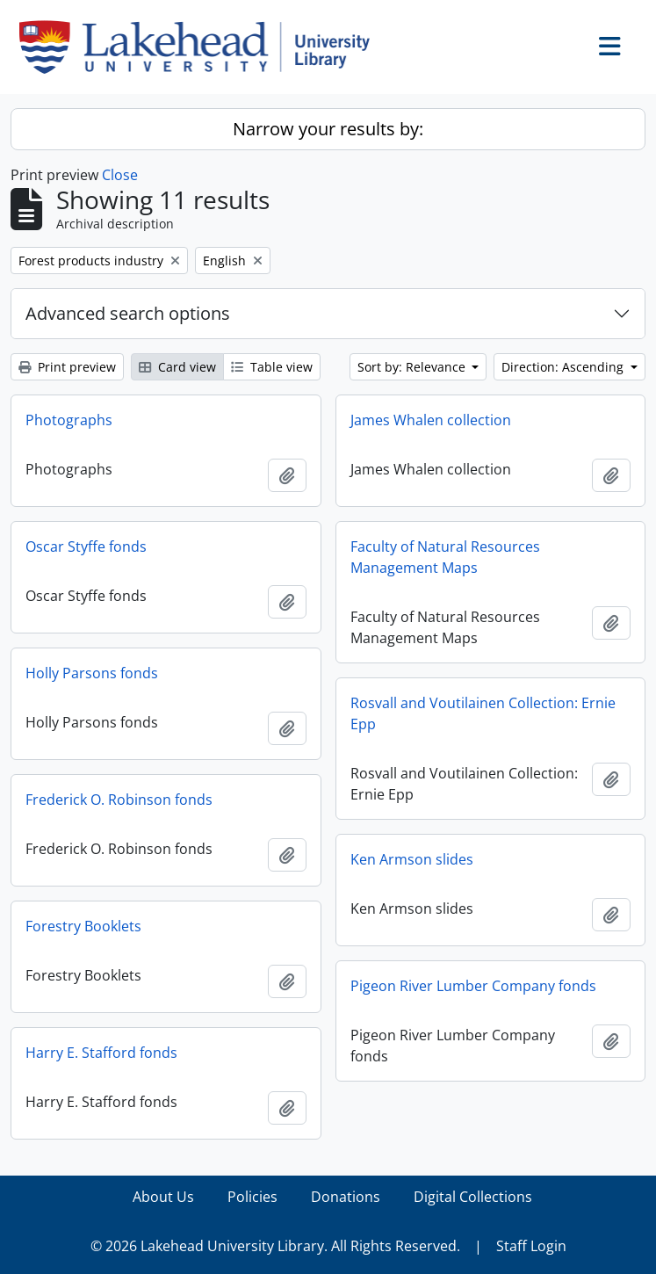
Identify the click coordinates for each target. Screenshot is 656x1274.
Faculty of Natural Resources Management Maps (445, 557)
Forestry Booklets (83, 926)
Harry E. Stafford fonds (101, 1052)
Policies (252, 1196)
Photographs (68, 420)
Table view (272, 366)
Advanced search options (127, 313)
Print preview (67, 366)
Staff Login (531, 1246)
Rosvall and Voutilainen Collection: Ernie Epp (483, 713)
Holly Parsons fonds (91, 673)
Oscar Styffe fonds (86, 546)
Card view (177, 366)
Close (120, 175)
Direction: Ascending (564, 366)
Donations (345, 1196)
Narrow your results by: (328, 129)
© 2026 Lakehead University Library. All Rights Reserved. (275, 1246)
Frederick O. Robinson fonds (119, 799)
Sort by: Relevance (413, 366)
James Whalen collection (430, 420)
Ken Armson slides (411, 859)
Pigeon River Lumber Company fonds (473, 985)
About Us (163, 1196)
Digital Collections (473, 1196)
